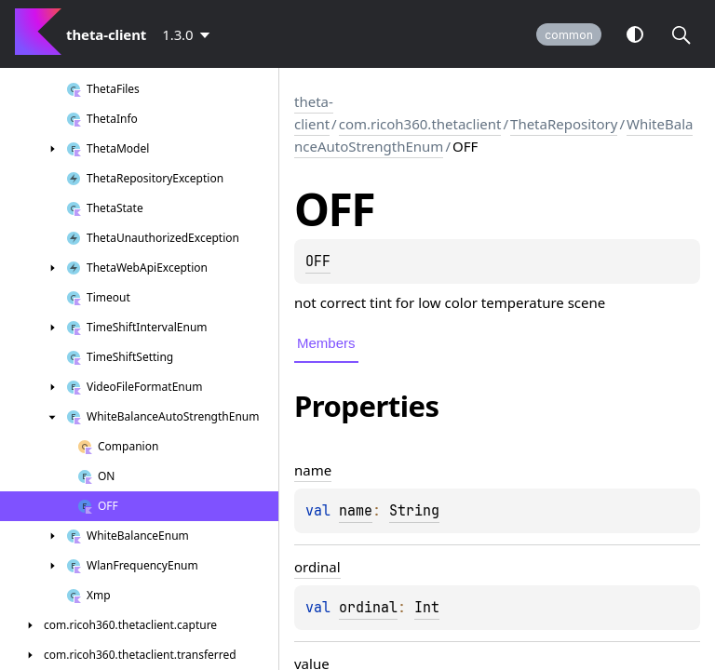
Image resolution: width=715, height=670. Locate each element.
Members (326, 343)
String (414, 511)
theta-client (313, 112)
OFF (318, 261)
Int (426, 607)
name (355, 511)
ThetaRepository (563, 123)
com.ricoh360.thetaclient (420, 123)
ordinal (368, 607)
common (569, 35)
